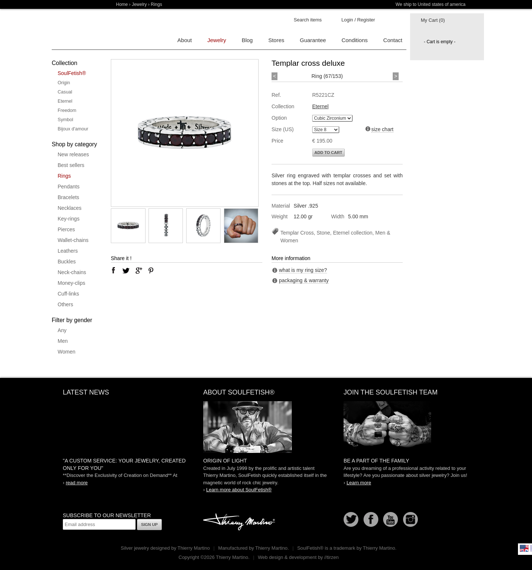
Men (63, 341)
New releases (73, 154)
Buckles (67, 261)
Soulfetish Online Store (77, 29)
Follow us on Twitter (351, 519)
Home (122, 4)
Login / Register (358, 20)
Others (65, 304)
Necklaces (70, 208)
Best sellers (71, 165)
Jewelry (139, 4)
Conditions (354, 40)
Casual (65, 92)
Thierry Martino (240, 522)
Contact (392, 40)
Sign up (149, 524)
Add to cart (328, 152)
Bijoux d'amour (73, 129)
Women (66, 352)
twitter (126, 270)
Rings (64, 176)
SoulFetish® (72, 73)
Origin (64, 82)
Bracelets (68, 197)
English (524, 548)
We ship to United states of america (431, 4)
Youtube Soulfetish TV (390, 519)
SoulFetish (266, 427)
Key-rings (68, 219)
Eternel (65, 101)
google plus (138, 270)
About (184, 40)
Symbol (65, 119)
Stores (276, 40)
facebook (113, 270)
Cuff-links (68, 294)
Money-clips (71, 283)
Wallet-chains (73, 240)
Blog (247, 40)
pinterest (151, 270)
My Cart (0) (433, 20)
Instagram (410, 519)
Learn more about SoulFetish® (239, 489)
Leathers (68, 251)
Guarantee (313, 40)
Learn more (359, 482)
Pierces (66, 229)
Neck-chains (72, 272)
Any (62, 330)
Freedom (67, 110)
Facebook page (371, 519)
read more (77, 482)
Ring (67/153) (327, 76)
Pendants (68, 187)
